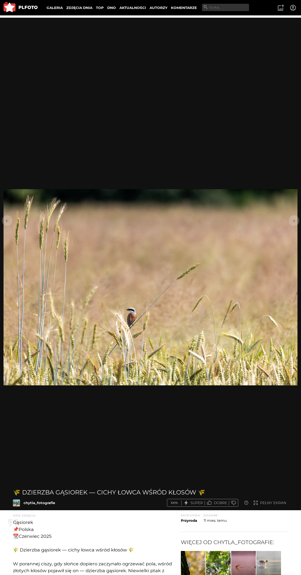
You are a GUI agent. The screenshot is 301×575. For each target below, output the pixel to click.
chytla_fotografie (39, 503)
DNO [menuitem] (111, 7)
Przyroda (189, 520)
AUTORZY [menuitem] (158, 7)
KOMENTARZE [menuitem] (184, 7)
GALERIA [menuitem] (55, 7)
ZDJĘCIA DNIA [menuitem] (79, 7)
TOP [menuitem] (100, 7)
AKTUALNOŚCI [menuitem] (132, 7)
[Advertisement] (150, 51)
